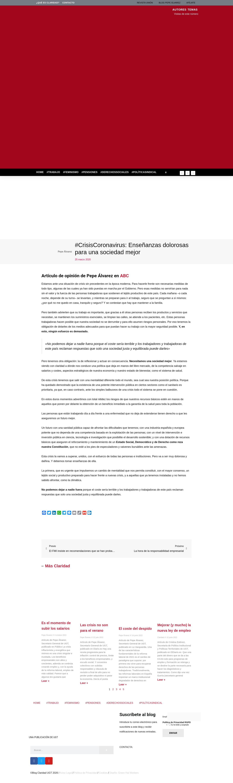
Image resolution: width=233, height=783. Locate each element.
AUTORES (179, 9)
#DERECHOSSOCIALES (114, 172)
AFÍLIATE (190, 2)
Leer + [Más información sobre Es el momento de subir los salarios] (45, 680)
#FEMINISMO (71, 172)
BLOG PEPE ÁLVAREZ (170, 2)
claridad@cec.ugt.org (145, 747)
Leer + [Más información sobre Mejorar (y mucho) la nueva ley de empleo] (161, 679)
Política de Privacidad (85, 773)
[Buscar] (106, 750)
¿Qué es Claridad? (47, 2)
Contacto (68, 2)
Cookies (103, 773)
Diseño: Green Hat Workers (123, 773)
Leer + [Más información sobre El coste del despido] (123, 684)
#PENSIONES (89, 172)
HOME (40, 172)
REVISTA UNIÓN (145, 2)
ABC (124, 275)
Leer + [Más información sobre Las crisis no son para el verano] (84, 683)
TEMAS (193, 9)
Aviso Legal (66, 773)
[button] (165, 172)
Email (165, 717)
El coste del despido (135, 629)
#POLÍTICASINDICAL (144, 172)
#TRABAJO (53, 172)
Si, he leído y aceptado (180, 725)
